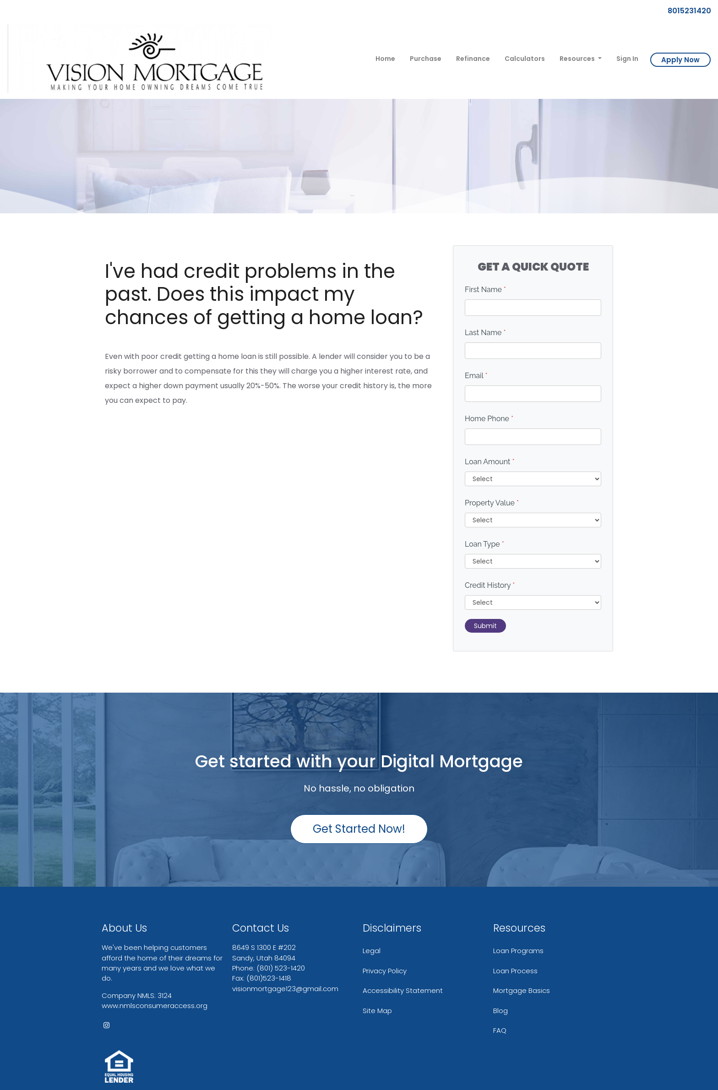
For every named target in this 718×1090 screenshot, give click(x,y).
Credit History (490, 585)
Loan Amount (490, 461)
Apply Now (680, 60)
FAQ (499, 1030)
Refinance (473, 58)
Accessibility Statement (403, 990)
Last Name (485, 332)
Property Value (492, 503)
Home (385, 58)
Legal (372, 950)
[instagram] (106, 1025)
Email (476, 375)
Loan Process (515, 971)
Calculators (525, 58)
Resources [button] (578, 58)
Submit (485, 625)
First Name (485, 289)
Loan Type (484, 544)
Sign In (627, 58)
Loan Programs (518, 950)
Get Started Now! (359, 828)
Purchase (425, 58)
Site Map (377, 1010)
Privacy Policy (385, 971)
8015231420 (685, 10)
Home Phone (489, 418)
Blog (500, 1010)
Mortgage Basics (521, 990)
